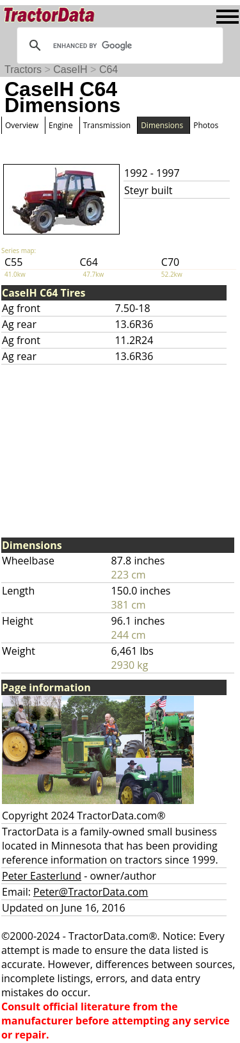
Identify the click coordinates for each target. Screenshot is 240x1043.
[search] (118, 45)
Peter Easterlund (41, 876)
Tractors (23, 69)
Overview (21, 125)
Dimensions (162, 125)
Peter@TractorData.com (90, 892)
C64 (108, 69)
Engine (61, 125)
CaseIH (70, 69)
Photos (205, 125)
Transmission (107, 125)
